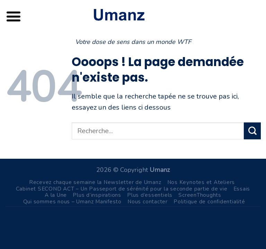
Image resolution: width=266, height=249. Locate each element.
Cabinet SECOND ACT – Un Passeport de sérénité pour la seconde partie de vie (122, 188)
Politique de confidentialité (209, 201)
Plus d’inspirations (97, 195)
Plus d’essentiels (149, 195)
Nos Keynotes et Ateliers (201, 182)
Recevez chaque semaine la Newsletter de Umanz (95, 182)
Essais (241, 188)
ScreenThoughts (199, 195)
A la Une (56, 195)
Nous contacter (147, 201)
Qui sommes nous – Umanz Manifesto (72, 201)
